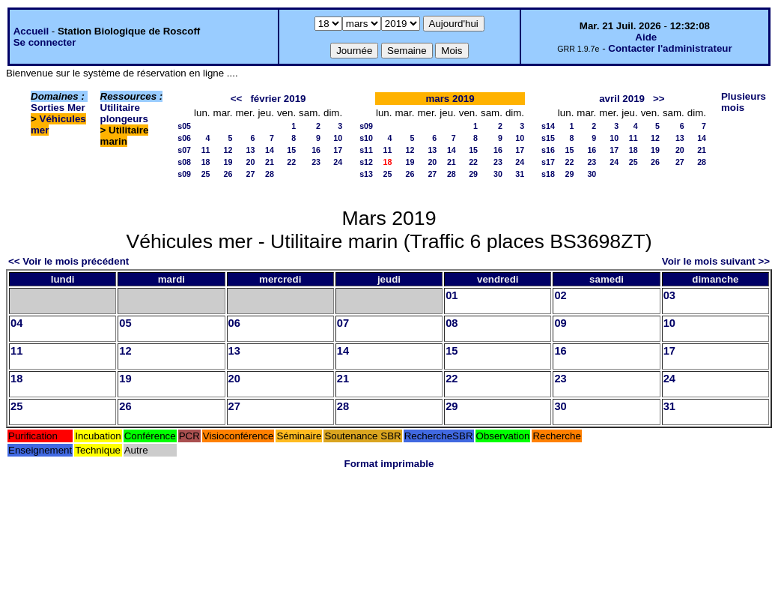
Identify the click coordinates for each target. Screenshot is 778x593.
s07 (184, 149)
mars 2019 (449, 98)
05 (125, 323)
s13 (366, 173)
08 (452, 323)
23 (315, 161)
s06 (184, 137)
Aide (646, 37)
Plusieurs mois (743, 102)
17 (337, 149)
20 (250, 161)
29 (473, 173)
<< (237, 98)
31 (519, 173)
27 (250, 173)
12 (228, 149)
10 (337, 137)
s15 (548, 137)
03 (669, 295)
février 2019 (278, 98)
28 (269, 173)
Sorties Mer (58, 107)
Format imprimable (389, 463)
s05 (184, 125)
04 (16, 323)
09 (560, 323)
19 (228, 161)
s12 (366, 161)
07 (343, 323)
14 (269, 149)
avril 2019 (622, 98)
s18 (548, 173)
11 (205, 149)
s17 (548, 161)
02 (560, 295)
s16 (548, 149)
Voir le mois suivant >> (716, 261)
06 (234, 323)
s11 (366, 149)
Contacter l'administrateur (670, 48)
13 (250, 149)
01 (452, 295)
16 (315, 149)
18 (205, 161)
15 (291, 149)
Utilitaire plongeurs (124, 113)
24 (337, 161)
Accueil (31, 31)
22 (291, 161)
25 (205, 173)
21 (269, 161)
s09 (184, 173)
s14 (548, 125)
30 (497, 173)
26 (228, 173)
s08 (184, 161)
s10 (366, 137)
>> (659, 98)
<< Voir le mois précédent (68, 261)
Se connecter (44, 42)
